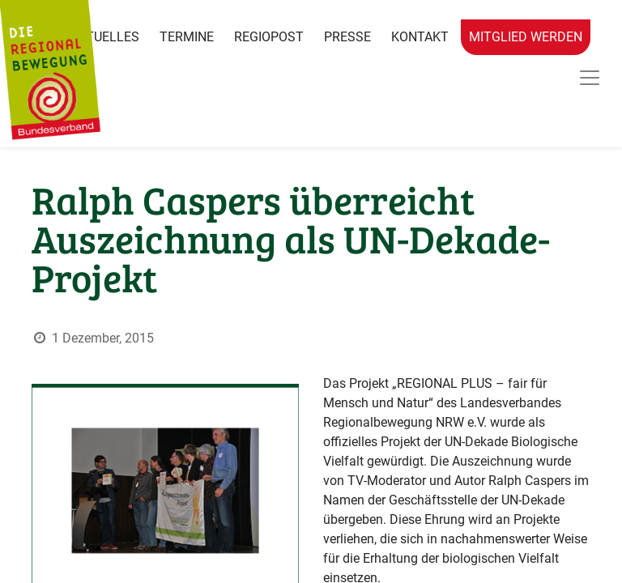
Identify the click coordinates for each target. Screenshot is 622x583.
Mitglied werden (525, 37)
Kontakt (420, 37)
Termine (187, 37)
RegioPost (269, 37)
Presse (347, 37)
